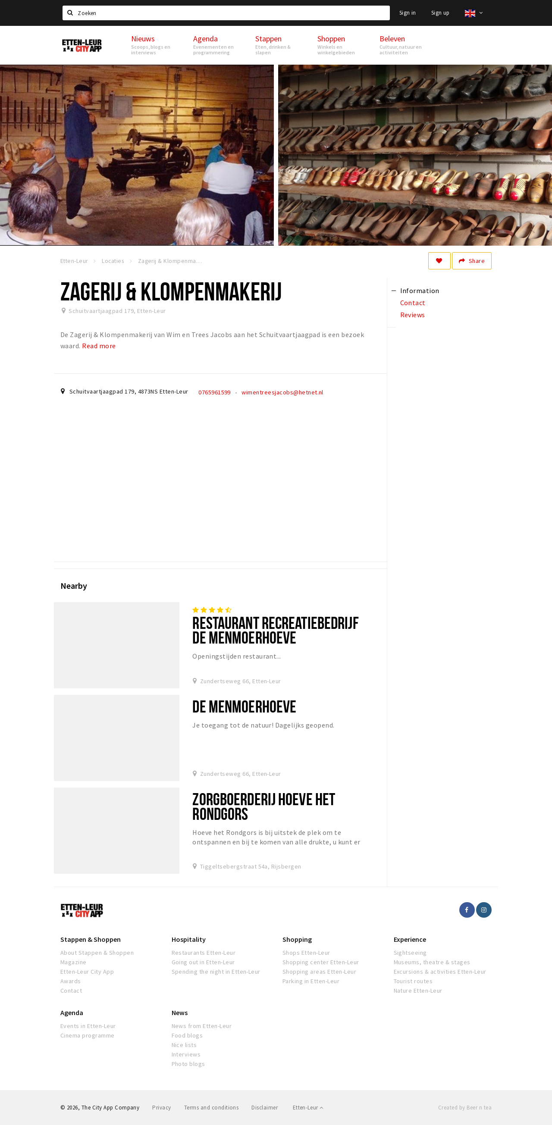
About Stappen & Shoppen (97, 952)
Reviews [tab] (412, 314)
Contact (71, 990)
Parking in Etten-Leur (310, 981)
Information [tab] (419, 290)
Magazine (73, 962)
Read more (99, 345)
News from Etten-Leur (202, 1026)
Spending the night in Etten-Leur (216, 971)
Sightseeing (410, 952)
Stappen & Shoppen (90, 939)
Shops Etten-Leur (306, 952)
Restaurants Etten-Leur (204, 952)
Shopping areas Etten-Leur (319, 971)
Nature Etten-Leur (418, 990)
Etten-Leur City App (87, 971)
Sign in (407, 12)
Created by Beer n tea (465, 1107)
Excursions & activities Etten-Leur (440, 971)
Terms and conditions (211, 1107)
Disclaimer (264, 1107)
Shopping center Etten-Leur (320, 962)
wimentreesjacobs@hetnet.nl (282, 392)
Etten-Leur (308, 1107)
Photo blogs (188, 1064)
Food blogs (187, 1035)
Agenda (71, 1012)
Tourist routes (413, 981)
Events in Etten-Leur (88, 1026)
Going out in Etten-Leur (203, 962)
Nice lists (184, 1045)
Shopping (297, 939)
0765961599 (214, 392)
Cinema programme (87, 1035)
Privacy (161, 1107)
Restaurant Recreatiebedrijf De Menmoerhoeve (275, 630)
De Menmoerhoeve (244, 706)
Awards (70, 981)
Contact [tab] (413, 302)
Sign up (440, 12)
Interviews (186, 1054)
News (180, 1012)
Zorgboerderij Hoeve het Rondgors (263, 806)
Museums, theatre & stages (432, 962)
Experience (410, 939)
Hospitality (189, 939)
